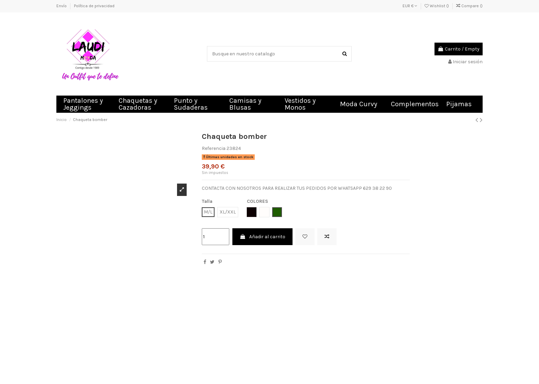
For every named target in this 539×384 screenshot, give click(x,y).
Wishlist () (437, 5)
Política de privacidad (94, 5)
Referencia (214, 148)
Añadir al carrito (262, 237)
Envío (62, 5)
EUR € (410, 5)
